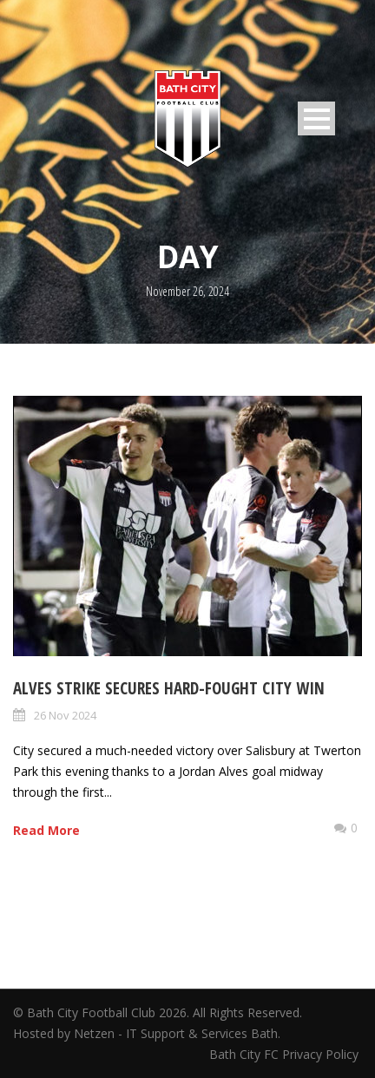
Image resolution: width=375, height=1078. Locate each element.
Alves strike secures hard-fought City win (169, 688)
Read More (46, 830)
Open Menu (316, 118)
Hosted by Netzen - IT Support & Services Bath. (146, 1033)
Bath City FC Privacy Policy (285, 1054)
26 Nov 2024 (65, 715)
